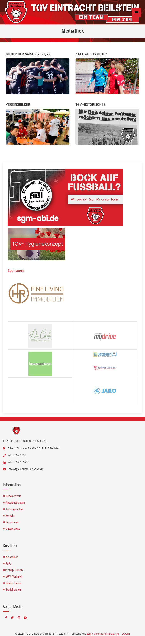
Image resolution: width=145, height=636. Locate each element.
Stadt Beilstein (12, 589)
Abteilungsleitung (14, 502)
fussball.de (10, 557)
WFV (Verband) (12, 576)
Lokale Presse (12, 583)
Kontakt (8, 515)
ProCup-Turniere (13, 570)
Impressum (10, 522)
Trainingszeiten (13, 509)
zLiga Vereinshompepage (103, 633)
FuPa (7, 563)
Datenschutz (11, 528)
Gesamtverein (12, 496)
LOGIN (126, 633)
